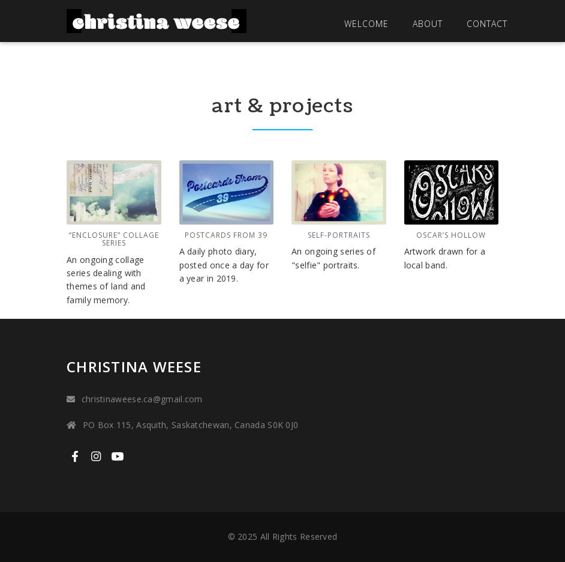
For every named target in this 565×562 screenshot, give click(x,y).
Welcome (366, 23)
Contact (487, 23)
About (428, 23)
